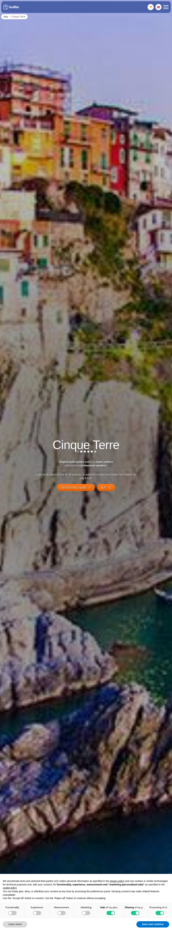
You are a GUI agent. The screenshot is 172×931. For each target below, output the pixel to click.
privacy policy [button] (117, 881)
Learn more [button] (15, 924)
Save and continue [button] (153, 924)
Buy (106, 487)
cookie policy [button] (10, 887)
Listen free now (75, 487)
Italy (5, 16)
